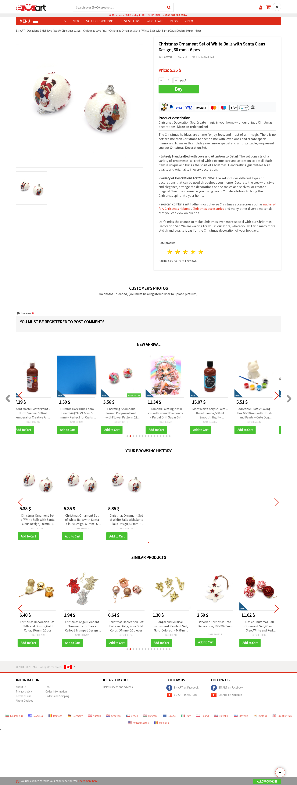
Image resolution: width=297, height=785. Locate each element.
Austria (94, 716)
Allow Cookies (267, 781)
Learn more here (88, 781)
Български (14, 716)
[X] (17, 781)
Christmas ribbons (178, 208)
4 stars (193, 252)
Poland (202, 716)
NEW (76, 21)
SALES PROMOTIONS (99, 21)
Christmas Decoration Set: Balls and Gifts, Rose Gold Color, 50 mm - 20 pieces (126, 626)
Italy (186, 716)
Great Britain (282, 716)
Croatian (113, 716)
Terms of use (23, 696)
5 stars (201, 252)
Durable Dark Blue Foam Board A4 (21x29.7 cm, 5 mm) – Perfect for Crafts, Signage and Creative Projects (82, 413)
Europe (169, 716)
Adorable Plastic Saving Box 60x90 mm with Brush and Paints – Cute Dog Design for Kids (259, 413)
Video (189, 21)
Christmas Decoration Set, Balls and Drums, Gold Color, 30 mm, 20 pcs (37, 626)
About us (21, 687)
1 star (170, 252)
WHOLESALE (155, 21)
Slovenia (241, 716)
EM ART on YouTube (181, 695)
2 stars (178, 252)
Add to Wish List (203, 57)
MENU (29, 21)
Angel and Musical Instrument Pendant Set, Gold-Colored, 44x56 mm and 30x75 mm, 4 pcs (170, 626)
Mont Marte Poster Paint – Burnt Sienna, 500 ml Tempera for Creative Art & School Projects (38, 413)
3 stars (185, 252)
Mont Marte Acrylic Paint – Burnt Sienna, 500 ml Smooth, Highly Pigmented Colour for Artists (215, 413)
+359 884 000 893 (175, 15)
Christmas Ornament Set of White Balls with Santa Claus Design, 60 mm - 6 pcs (38, 519)
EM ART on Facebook (182, 688)
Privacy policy (24, 691)
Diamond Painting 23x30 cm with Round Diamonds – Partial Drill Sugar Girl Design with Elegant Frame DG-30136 (170, 413)
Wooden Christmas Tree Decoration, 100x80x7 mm (215, 624)
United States (138, 723)
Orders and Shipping (57, 696)
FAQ (47, 687)
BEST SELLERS (130, 21)
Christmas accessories (208, 208)
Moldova (161, 723)
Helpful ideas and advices (118, 687)
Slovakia (221, 716)
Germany (75, 716)
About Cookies (24, 700)
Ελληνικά (35, 716)
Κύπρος (260, 716)
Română (55, 716)
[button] (127, 436)
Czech (132, 716)
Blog (174, 21)
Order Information (56, 691)
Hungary (150, 716)
